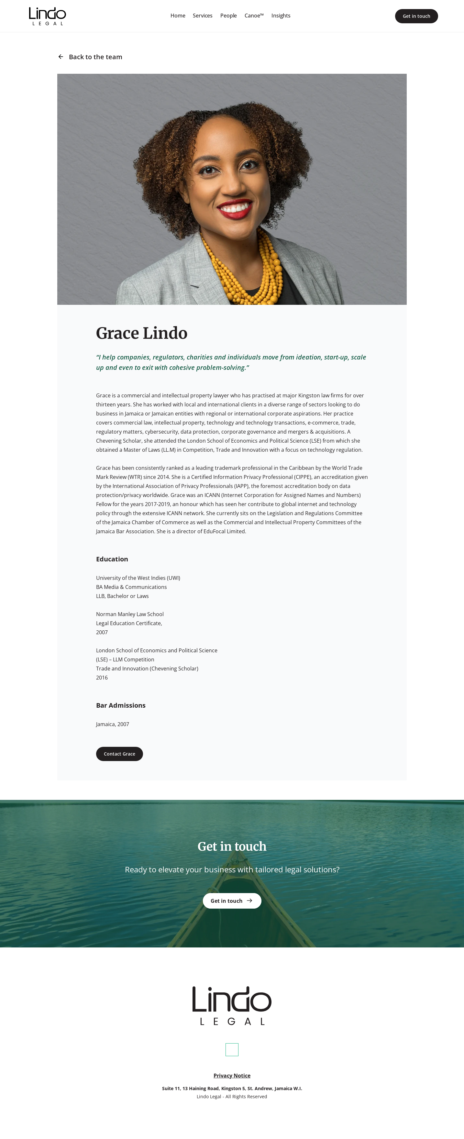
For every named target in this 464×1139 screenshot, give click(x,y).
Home (178, 15)
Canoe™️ (254, 15)
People (228, 15)
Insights (281, 15)
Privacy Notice (232, 1075)
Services (203, 15)
